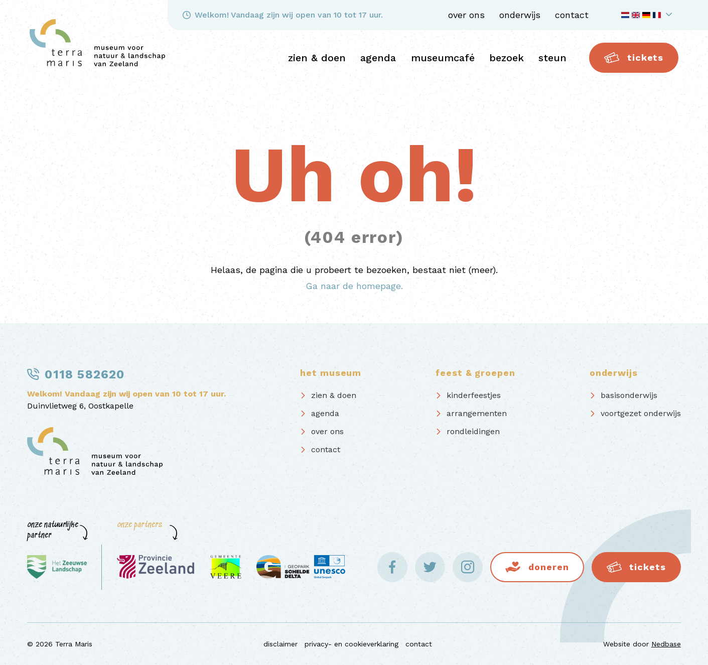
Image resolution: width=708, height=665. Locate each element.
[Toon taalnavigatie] (648, 15)
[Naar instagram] (468, 567)
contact (572, 15)
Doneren (548, 567)
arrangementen (477, 413)
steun (552, 58)
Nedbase (666, 644)
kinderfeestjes (474, 395)
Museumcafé (443, 58)
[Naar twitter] (430, 567)
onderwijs (519, 15)
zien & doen (317, 58)
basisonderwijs (629, 395)
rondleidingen (473, 431)
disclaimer (280, 644)
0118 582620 (84, 374)
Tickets (633, 57)
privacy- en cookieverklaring (351, 644)
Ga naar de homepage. (354, 286)
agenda (378, 58)
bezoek (506, 58)
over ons (466, 15)
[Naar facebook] (392, 567)
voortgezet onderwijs (641, 413)
